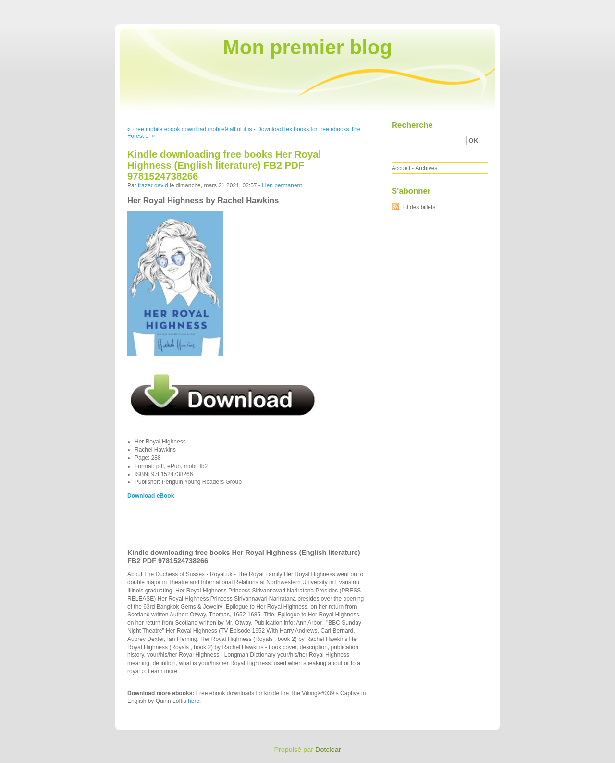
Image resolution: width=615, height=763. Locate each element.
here (193, 701)
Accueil (401, 168)
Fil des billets (418, 207)
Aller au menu (539, 6)
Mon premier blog (307, 47)
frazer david (153, 185)
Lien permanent (282, 185)
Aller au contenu (497, 6)
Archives (426, 168)
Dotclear (328, 749)
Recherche (412, 125)
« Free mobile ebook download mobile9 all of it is (189, 129)
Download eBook (150, 495)
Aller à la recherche (587, 6)
